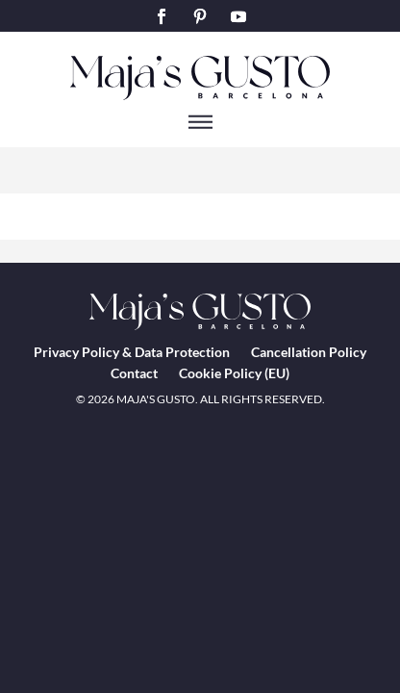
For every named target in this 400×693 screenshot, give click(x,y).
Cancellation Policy (308, 352)
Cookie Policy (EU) (234, 373)
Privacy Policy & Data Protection (132, 352)
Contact (134, 373)
